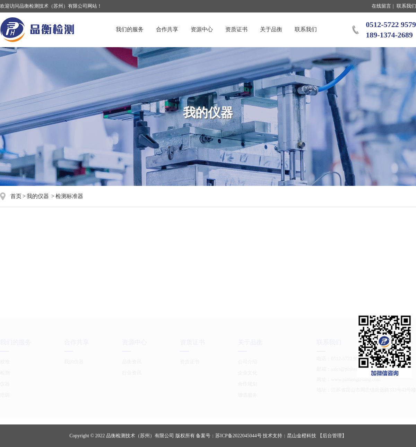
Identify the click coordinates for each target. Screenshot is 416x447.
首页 (15, 196)
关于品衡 (271, 29)
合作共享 (167, 29)
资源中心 (202, 29)
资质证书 (236, 29)
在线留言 (381, 6)
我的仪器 (38, 196)
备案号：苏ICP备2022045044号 (229, 435)
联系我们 (406, 6)
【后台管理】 (332, 435)
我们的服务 (130, 29)
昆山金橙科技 (301, 435)
